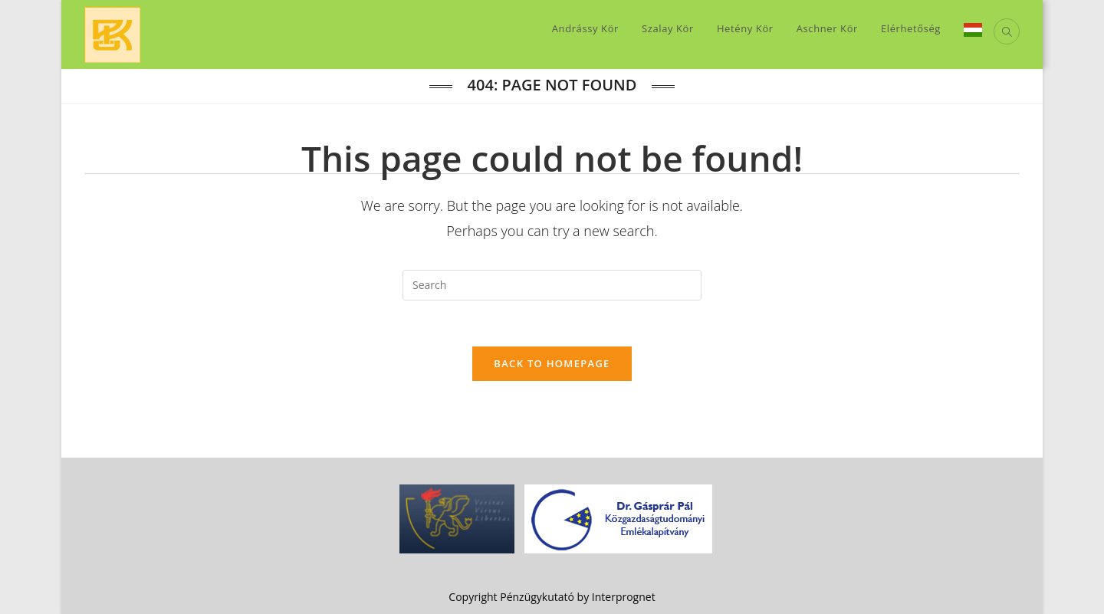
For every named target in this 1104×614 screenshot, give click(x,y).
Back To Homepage (552, 363)
